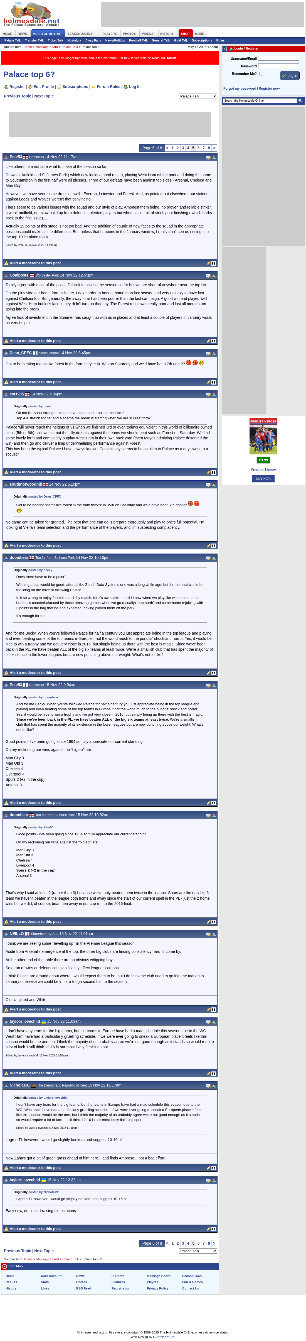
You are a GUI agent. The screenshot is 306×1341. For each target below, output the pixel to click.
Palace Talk (12, 40)
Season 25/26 (192, 1276)
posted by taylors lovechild (48, 1097)
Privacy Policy (158, 1288)
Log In (134, 86)
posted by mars (39, 406)
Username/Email (244, 59)
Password (249, 66)
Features (118, 1282)
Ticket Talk (55, 40)
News (80, 1276)
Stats (45, 1282)
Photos (81, 1282)
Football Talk (138, 40)
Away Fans (93, 40)
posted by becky (40, 570)
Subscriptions (202, 40)
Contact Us (190, 1288)
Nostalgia (74, 40)
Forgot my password (239, 88)
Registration (121, 1288)
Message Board (47, 46)
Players (152, 1282)
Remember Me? (244, 74)
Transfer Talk (34, 40)
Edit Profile (44, 86)
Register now (269, 88)
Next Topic (44, 96)
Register (17, 86)
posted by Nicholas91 (44, 1192)
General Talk (161, 40)
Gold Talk (181, 40)
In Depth (118, 1276)
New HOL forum (164, 58)
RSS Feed (83, 1288)
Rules (220, 40)
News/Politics (115, 40)
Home (27, 46)
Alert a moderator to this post (35, 263)
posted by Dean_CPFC (44, 496)
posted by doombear (43, 697)
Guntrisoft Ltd (164, 1336)
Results (11, 1282)
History (11, 1288)
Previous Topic (17, 96)
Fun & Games (192, 1282)
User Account (51, 1276)
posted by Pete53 (40, 827)
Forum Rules (108, 86)
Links (45, 1288)
